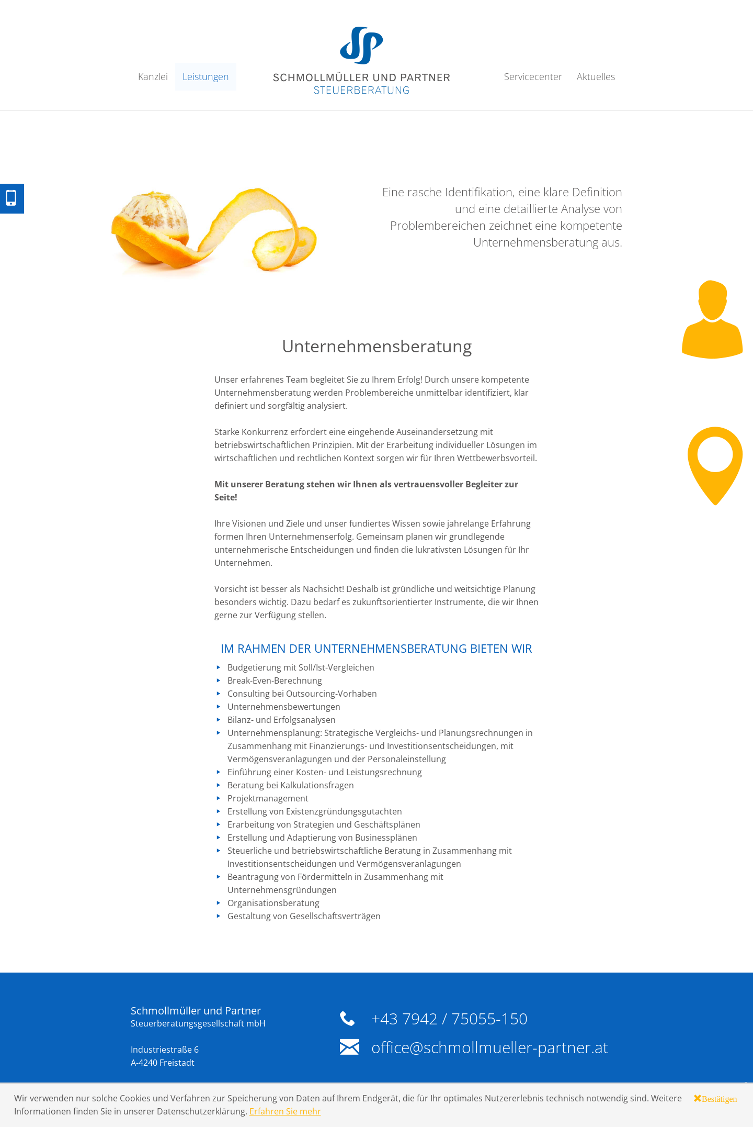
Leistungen (205, 76)
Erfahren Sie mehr (285, 1111)
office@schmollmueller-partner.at (489, 1047)
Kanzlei (153, 76)
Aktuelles (596, 76)
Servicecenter (533, 76)
